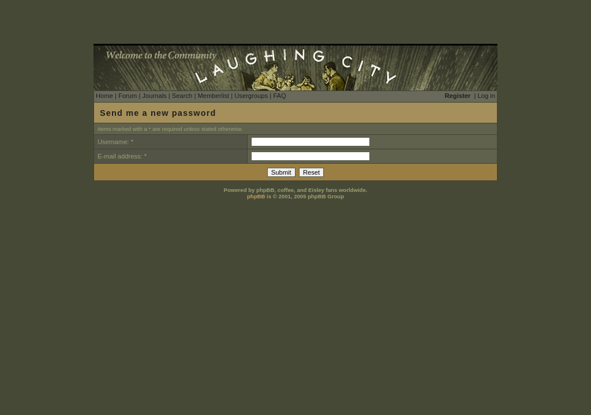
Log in (486, 95)
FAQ (279, 95)
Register (458, 95)
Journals (154, 95)
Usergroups (251, 95)
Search (182, 95)
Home (104, 95)
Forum (127, 95)
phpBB (256, 196)
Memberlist (213, 95)
